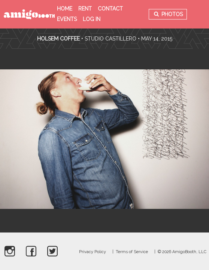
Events (67, 19)
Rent (85, 9)
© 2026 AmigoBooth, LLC (182, 251)
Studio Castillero (110, 39)
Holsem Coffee (58, 39)
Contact (110, 9)
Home (64, 9)
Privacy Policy (92, 251)
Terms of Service (132, 251)
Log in (91, 19)
